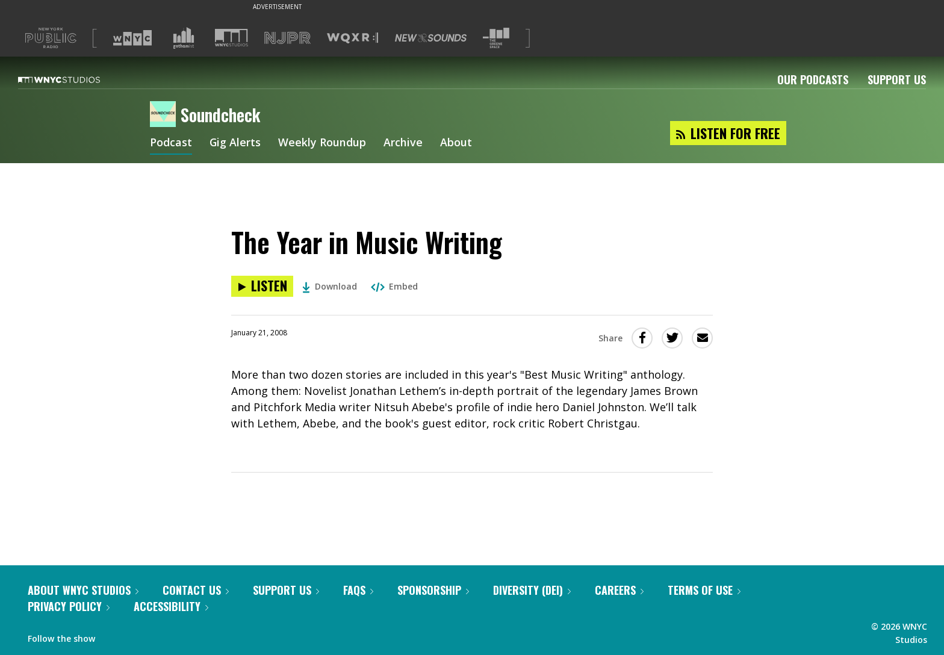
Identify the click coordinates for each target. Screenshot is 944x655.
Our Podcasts (812, 79)
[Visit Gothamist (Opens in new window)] (184, 38)
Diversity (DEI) (532, 590)
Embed (394, 286)
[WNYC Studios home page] (74, 79)
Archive (403, 143)
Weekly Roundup (323, 143)
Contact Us (196, 590)
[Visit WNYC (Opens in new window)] (132, 38)
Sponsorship (433, 590)
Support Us (897, 79)
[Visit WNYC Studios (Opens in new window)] (231, 37)
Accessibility (171, 606)
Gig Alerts (235, 143)
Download (329, 286)
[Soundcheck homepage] (165, 115)
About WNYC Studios (83, 590)
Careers (619, 590)
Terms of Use (704, 590)
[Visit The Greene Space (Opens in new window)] (496, 38)
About (457, 143)
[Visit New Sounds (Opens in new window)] (431, 38)
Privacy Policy (69, 606)
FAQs (358, 590)
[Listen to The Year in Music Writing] (262, 286)
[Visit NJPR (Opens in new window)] (287, 38)
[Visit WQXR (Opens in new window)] (352, 38)
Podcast (171, 143)
